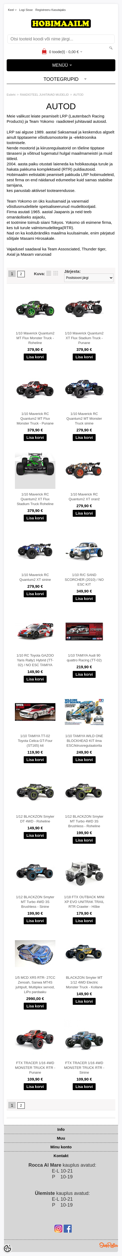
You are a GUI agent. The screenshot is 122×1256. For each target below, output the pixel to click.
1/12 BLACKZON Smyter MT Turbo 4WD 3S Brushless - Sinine (35, 902)
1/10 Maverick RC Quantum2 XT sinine (35, 577)
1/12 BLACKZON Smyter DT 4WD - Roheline (35, 818)
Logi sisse (26, 9)
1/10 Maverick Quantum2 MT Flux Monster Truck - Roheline (35, 338)
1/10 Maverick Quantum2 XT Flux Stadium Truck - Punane (84, 338)
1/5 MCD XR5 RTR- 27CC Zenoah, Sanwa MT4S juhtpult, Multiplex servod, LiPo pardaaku (35, 985)
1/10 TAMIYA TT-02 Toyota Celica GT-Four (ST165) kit (35, 740)
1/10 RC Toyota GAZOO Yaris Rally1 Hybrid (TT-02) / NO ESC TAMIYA (35, 660)
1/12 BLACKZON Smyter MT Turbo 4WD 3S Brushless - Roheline (84, 821)
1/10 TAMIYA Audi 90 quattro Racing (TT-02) (84, 657)
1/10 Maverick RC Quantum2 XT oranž (84, 496)
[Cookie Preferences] (7, 1248)
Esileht (11, 94)
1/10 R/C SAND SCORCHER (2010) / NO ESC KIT (84, 579)
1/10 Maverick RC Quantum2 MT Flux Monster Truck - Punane (35, 418)
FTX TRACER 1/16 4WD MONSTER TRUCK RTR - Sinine (84, 1067)
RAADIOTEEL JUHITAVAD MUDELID (44, 94)
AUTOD (78, 94)
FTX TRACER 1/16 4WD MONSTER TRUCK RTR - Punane (35, 1067)
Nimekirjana (48, 273)
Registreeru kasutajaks (50, 9)
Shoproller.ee (108, 1245)
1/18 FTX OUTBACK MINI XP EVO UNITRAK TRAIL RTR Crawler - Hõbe (84, 902)
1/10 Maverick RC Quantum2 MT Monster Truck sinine (84, 418)
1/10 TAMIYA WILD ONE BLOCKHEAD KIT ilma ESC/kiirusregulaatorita (84, 740)
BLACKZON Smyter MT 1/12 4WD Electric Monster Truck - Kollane (84, 982)
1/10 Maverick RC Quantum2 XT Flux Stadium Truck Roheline (35, 499)
